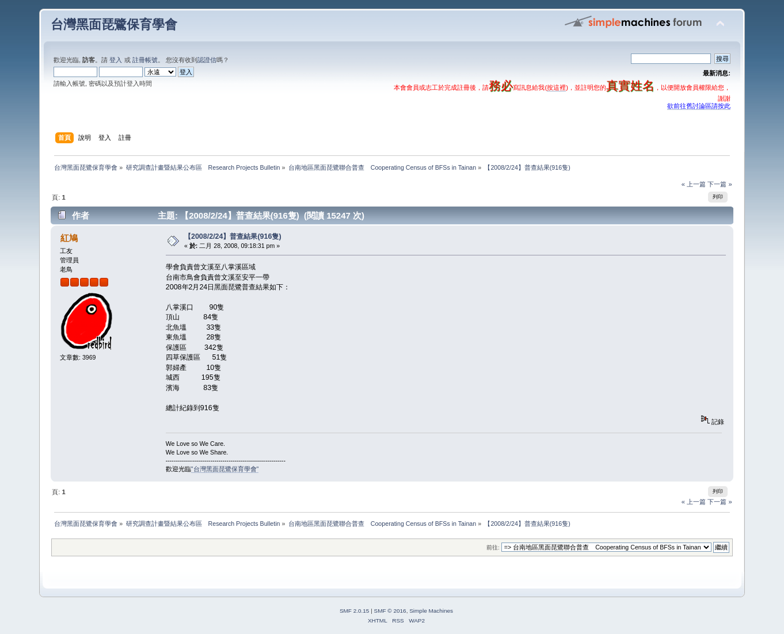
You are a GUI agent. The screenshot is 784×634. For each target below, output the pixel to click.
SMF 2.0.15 (355, 611)
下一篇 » (719, 184)
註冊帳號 (145, 59)
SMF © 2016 (390, 611)
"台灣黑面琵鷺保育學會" (225, 468)
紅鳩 (69, 238)
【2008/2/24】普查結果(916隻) (232, 236)
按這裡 (556, 87)
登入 (115, 59)
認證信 (206, 59)
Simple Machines (431, 611)
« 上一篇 (694, 184)
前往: (493, 547)
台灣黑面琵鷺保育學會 (114, 24)
